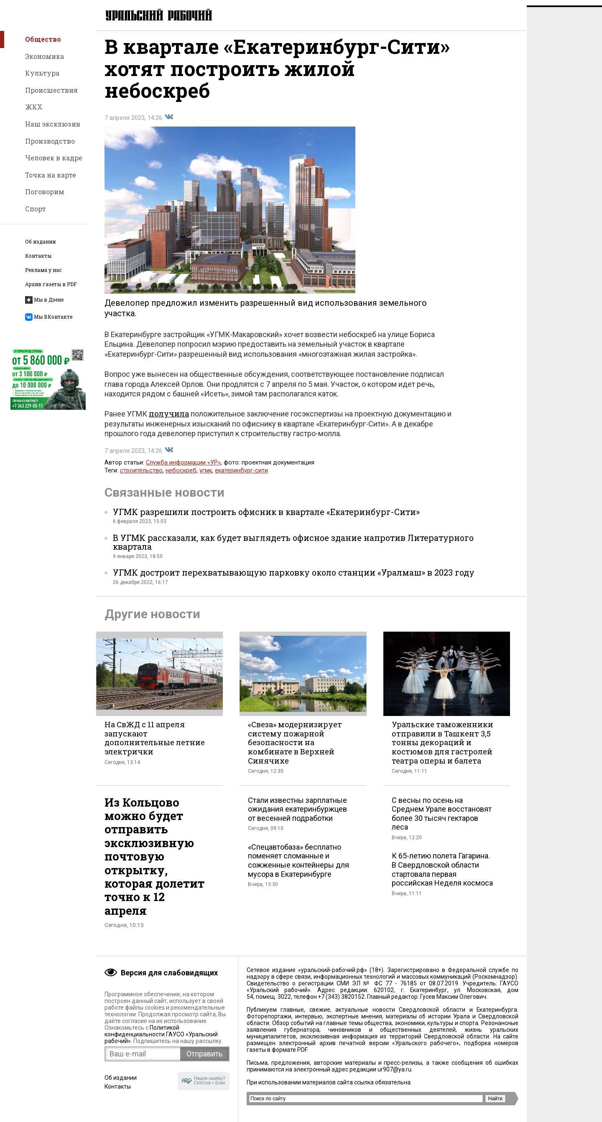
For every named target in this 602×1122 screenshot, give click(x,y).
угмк (205, 476)
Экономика (44, 56)
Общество (43, 39)
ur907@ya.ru (394, 1069)
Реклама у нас (43, 270)
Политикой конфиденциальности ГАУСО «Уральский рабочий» (161, 1034)
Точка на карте (50, 174)
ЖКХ (34, 106)
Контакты (38, 256)
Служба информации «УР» (183, 468)
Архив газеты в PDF (51, 284)
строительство (141, 476)
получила (169, 419)
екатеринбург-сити (241, 476)
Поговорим (44, 191)
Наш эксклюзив (52, 123)
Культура (42, 73)
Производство (50, 141)
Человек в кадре (53, 157)
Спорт (35, 208)
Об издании (40, 242)
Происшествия (51, 90)
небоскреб (181, 476)
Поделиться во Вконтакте (169, 123)
